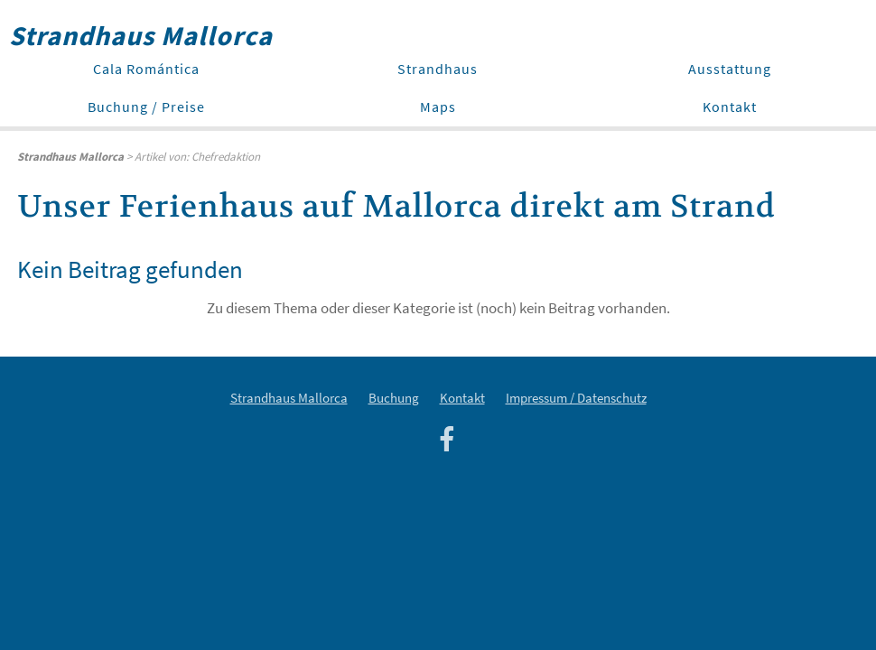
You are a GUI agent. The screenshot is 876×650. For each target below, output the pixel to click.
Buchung (393, 397)
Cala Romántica (146, 69)
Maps (438, 107)
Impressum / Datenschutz (576, 397)
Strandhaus (437, 69)
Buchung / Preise (146, 107)
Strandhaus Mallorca (289, 397)
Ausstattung (729, 69)
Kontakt (730, 107)
